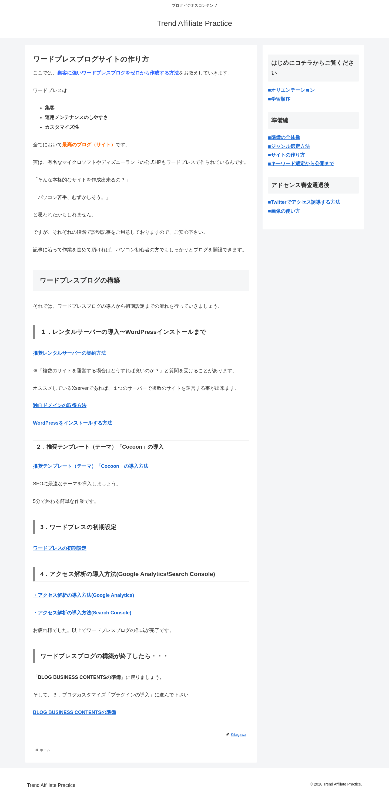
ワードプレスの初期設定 (59, 548)
